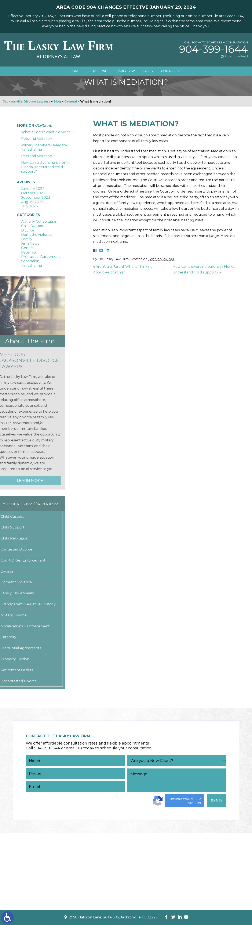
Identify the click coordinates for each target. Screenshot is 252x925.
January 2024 (32, 189)
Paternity (29, 252)
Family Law (124, 71)
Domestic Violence (36, 235)
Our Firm (97, 71)
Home (74, 71)
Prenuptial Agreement (40, 257)
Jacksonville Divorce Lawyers (26, 101)
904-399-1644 (213, 49)
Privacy (190, 803)
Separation (30, 261)
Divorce (27, 230)
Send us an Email (236, 56)
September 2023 (35, 198)
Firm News (30, 243)
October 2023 (33, 193)
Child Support (33, 226)
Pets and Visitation (36, 139)
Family (26, 239)
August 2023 (32, 202)
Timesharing (31, 265)
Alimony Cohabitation (39, 221)
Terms (198, 803)
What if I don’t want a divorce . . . (48, 132)
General (70, 101)
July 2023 (29, 206)
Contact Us (172, 71)
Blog (148, 71)
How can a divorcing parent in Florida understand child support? (46, 167)
